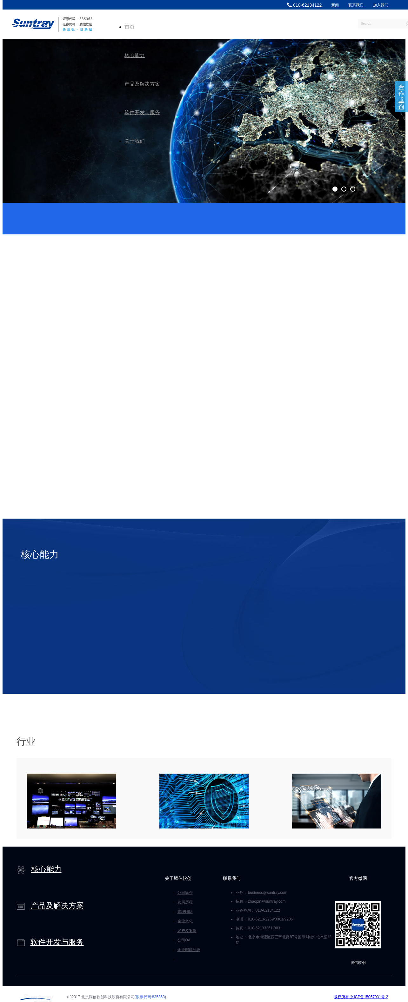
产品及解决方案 (142, 84)
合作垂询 (401, 97)
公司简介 (185, 892)
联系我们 (356, 5)
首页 (129, 26)
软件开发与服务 (142, 112)
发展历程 (185, 902)
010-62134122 (304, 5)
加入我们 (380, 5)
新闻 (335, 5)
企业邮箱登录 (188, 949)
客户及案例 (187, 930)
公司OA (184, 940)
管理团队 (185, 911)
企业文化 (185, 921)
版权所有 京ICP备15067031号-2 (361, 997)
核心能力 (134, 55)
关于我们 (134, 141)
